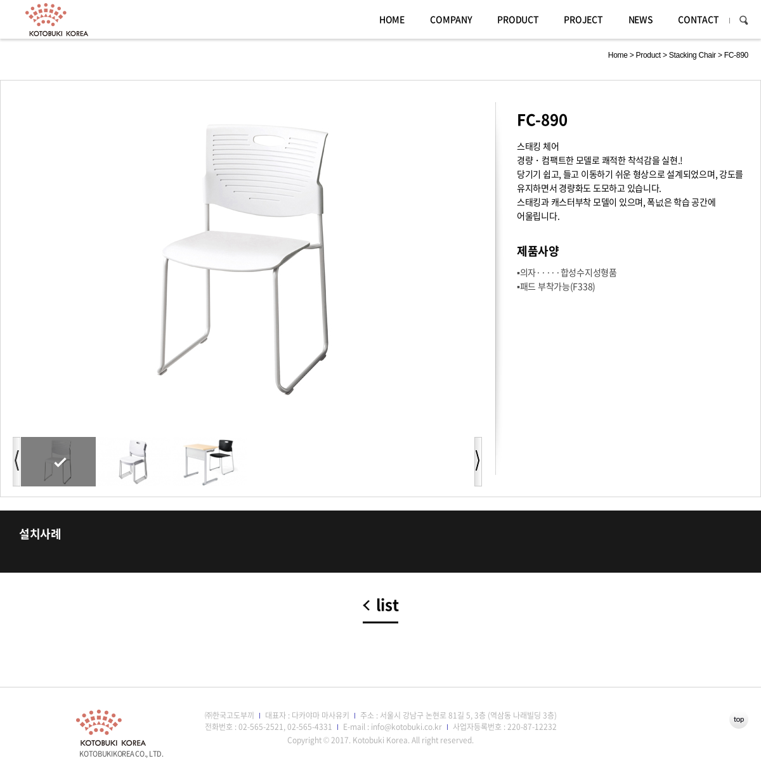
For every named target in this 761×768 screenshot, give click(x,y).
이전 (16, 461)
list (387, 605)
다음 (478, 461)
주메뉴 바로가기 (0, 0)
